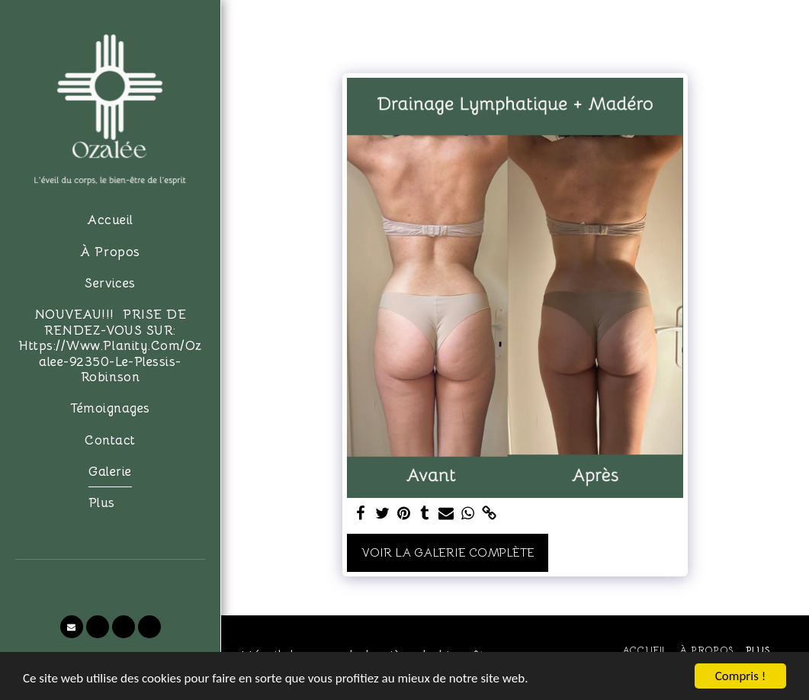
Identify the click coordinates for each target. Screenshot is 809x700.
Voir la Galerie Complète (448, 552)
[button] (71, 626)
